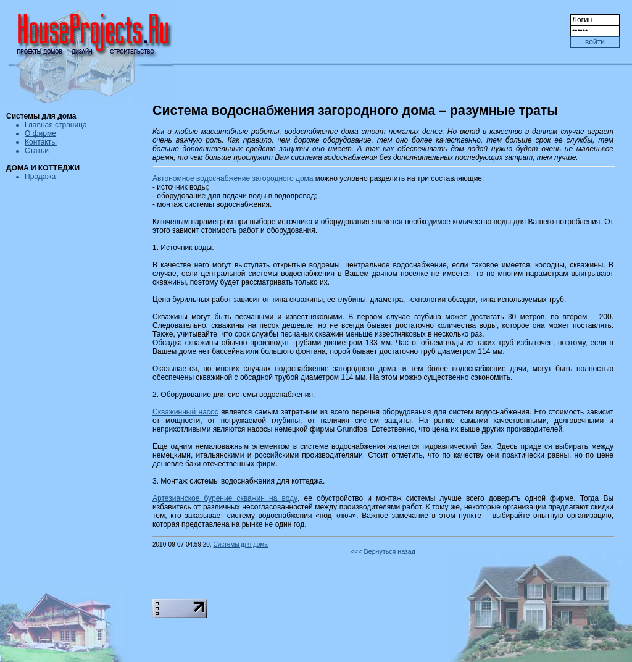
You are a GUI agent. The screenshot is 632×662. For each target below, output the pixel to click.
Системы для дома (240, 544)
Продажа (40, 176)
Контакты (41, 142)
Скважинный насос (185, 412)
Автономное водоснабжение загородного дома (232, 178)
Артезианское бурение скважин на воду (224, 498)
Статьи (37, 150)
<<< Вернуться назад (383, 551)
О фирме (40, 133)
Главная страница (56, 124)
